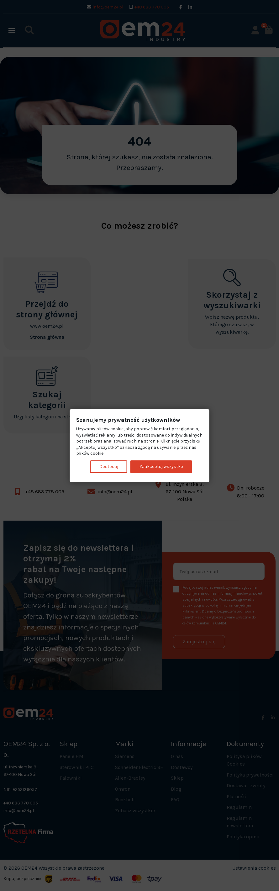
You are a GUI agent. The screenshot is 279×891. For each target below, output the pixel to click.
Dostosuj (108, 466)
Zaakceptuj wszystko (161, 466)
